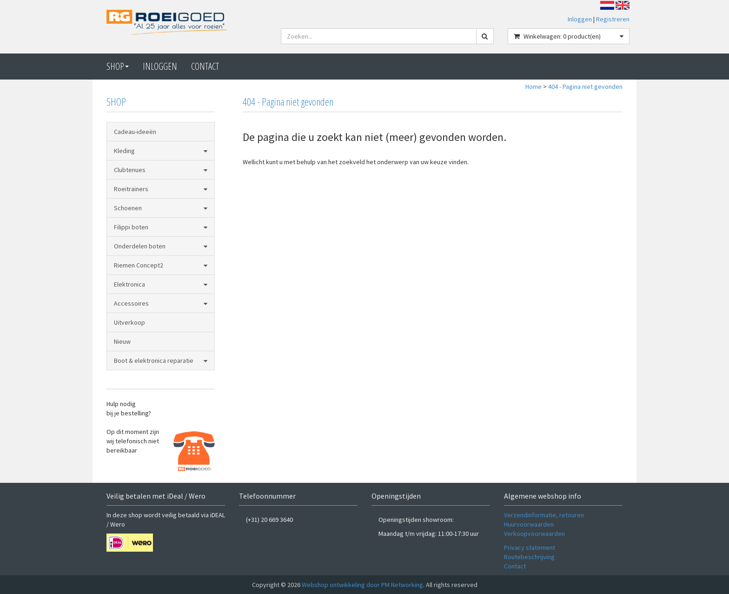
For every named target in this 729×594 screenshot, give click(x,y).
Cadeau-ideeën (135, 131)
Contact (515, 566)
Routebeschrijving (529, 557)
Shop (117, 66)
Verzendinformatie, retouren (544, 515)
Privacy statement (529, 547)
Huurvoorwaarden (529, 524)
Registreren (613, 19)
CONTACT (205, 66)
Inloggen (580, 19)
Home (533, 86)
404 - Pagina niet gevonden (585, 86)
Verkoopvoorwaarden (534, 533)
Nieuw (122, 341)
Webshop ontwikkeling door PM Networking (362, 585)
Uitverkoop (129, 322)
